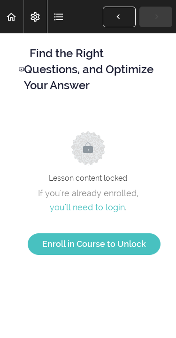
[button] (11, 16)
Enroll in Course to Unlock (94, 244)
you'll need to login (87, 207)
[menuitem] (35, 16)
